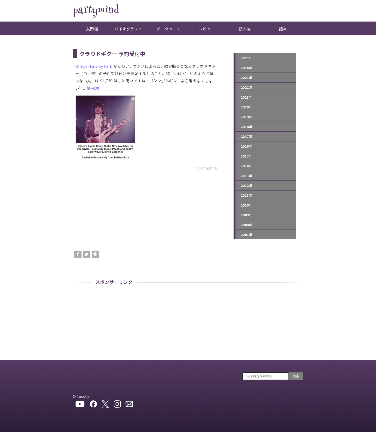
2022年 (246, 87)
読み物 (245, 29)
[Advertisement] (188, 323)
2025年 (246, 58)
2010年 (246, 205)
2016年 (246, 146)
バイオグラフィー (130, 29)
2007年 (246, 234)
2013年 (246, 175)
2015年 (246, 156)
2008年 (246, 224)
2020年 (246, 107)
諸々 (283, 29)
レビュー (207, 29)
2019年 (246, 116)
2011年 (246, 195)
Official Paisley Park (93, 66)
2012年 (246, 185)
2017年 (246, 136)
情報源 (93, 88)
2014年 (246, 165)
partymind (96, 10)
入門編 (92, 29)
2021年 (246, 97)
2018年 (246, 126)
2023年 (246, 77)
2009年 (246, 215)
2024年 (246, 67)
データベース (168, 29)
